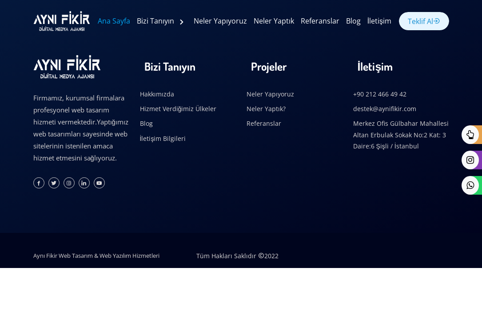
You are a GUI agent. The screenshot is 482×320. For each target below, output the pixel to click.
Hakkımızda (157, 94)
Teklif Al (424, 21)
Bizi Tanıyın (156, 21)
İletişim (379, 21)
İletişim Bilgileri (163, 138)
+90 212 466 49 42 (379, 94)
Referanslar (320, 21)
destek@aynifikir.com (384, 108)
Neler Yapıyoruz (220, 21)
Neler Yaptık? (266, 108)
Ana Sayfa (114, 21)
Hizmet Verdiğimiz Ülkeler (178, 108)
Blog (353, 21)
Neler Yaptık (274, 21)
